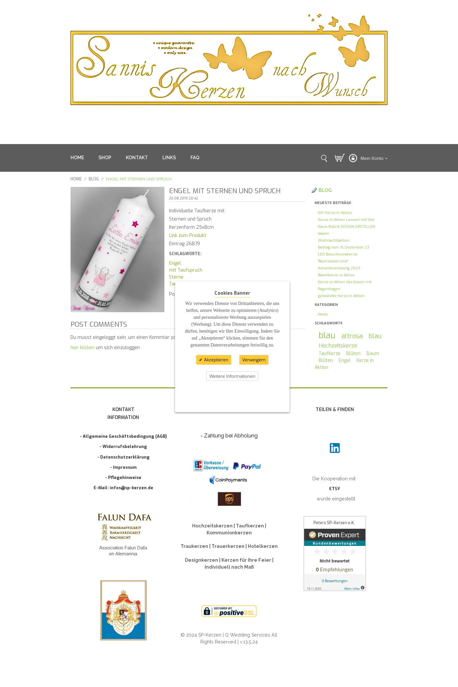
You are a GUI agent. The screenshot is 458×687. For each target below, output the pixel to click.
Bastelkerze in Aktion (336, 275)
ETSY (334, 489)
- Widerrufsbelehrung (123, 446)
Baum (372, 353)
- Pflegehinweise (123, 477)
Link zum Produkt (187, 235)
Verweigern (254, 360)
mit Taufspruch (185, 270)
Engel (175, 263)
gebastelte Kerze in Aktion (341, 295)
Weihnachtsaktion (334, 240)
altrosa (352, 336)
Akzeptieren (215, 360)
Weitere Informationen (232, 376)
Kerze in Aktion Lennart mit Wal (346, 219)
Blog (94, 179)
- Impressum (123, 467)
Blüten (353, 353)
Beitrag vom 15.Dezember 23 (343, 247)
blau (327, 335)
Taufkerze (329, 353)
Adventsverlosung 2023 (339, 268)
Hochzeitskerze (338, 345)
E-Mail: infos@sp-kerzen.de (123, 488)
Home (76, 179)
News (323, 314)
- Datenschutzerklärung (123, 457)
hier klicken (83, 347)
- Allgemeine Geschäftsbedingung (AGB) (123, 436)
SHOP (105, 157)
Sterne (176, 277)
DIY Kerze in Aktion (335, 212)
